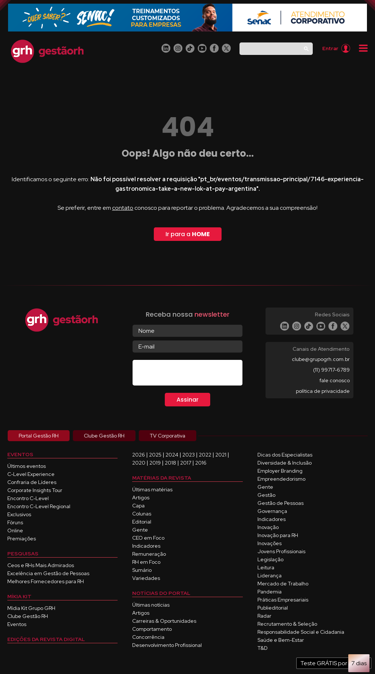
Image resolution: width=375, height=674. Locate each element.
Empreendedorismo (281, 479)
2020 (138, 462)
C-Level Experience (31, 474)
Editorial (141, 521)
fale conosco (334, 380)
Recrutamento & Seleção (287, 624)
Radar (264, 615)
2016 (201, 462)
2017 (185, 462)
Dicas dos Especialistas (284, 454)
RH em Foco (146, 562)
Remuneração (149, 554)
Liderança (269, 575)
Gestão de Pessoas (280, 503)
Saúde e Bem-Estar (280, 640)
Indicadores (146, 546)
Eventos (16, 624)
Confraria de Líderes (31, 482)
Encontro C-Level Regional (38, 506)
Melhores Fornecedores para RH (45, 581)
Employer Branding (279, 471)
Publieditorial (272, 607)
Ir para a (188, 234)
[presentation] (188, 374)
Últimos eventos (26, 466)
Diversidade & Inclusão (284, 462)
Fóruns (15, 522)
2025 (155, 454)
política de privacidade (323, 391)
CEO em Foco (148, 538)
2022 (205, 454)
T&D (262, 648)
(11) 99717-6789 (331, 369)
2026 (138, 454)
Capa (138, 505)
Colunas (141, 513)
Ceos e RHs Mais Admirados (40, 565)
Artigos (140, 497)
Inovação (268, 527)
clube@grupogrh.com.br (321, 359)
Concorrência (148, 637)
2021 (220, 454)
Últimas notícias (151, 605)
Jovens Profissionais (281, 551)
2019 (155, 462)
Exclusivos (19, 514)
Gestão (266, 495)
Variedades (146, 578)
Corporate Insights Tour (34, 490)
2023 (188, 454)
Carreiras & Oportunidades (164, 621)
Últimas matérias (152, 489)
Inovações (269, 543)
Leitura (265, 567)
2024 (172, 454)
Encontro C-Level (28, 498)
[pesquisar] (269, 48)
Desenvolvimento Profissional (167, 645)
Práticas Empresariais (282, 599)
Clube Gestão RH (27, 616)
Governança (272, 511)
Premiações (21, 538)
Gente (140, 529)
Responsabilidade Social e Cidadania (300, 632)
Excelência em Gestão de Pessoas (48, 573)
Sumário (142, 570)
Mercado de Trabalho (282, 583)
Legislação (270, 559)
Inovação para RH (277, 535)
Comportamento (152, 629)
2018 (170, 462)
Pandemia (269, 591)
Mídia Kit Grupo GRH (31, 608)
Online (15, 530)
